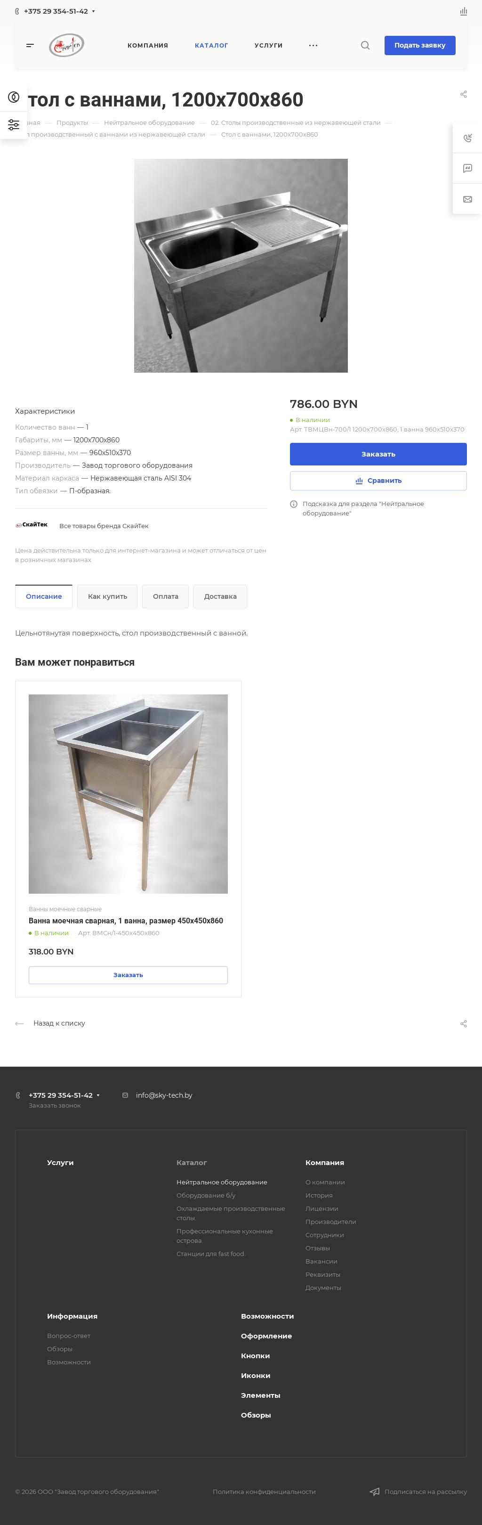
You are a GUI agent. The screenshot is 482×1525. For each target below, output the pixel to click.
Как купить (107, 596)
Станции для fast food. (211, 1253)
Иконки (256, 1375)
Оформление (266, 1335)
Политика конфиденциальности (264, 1491)
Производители (330, 1221)
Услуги (60, 1162)
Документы (323, 1287)
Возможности (69, 1362)
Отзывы (317, 1248)
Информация (72, 1316)
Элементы (261, 1395)
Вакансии (321, 1261)
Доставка (220, 596)
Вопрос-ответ (68, 1335)
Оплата (165, 596)
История (319, 1195)
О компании (325, 1182)
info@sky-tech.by (164, 1095)
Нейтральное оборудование (222, 1182)
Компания (324, 1162)
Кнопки (255, 1355)
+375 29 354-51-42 (56, 11)
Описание (44, 596)
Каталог (192, 1162)
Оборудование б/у (206, 1195)
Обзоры (59, 1349)
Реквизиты (322, 1274)
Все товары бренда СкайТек (104, 526)
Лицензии (321, 1208)
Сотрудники (324, 1235)
